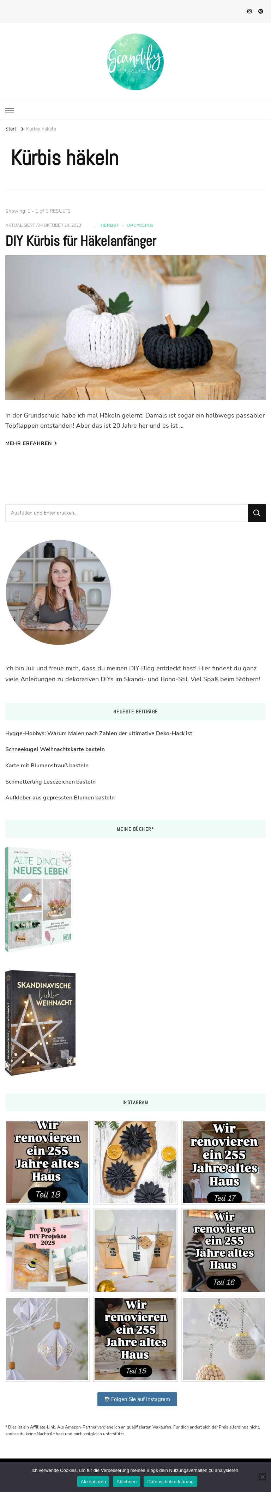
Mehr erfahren (31, 443)
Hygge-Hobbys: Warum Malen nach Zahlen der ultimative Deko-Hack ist (98, 733)
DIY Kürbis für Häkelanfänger (80, 241)
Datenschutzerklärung (170, 1481)
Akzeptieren (93, 1481)
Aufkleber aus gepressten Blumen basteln (60, 798)
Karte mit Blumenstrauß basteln (47, 765)
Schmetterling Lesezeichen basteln (50, 782)
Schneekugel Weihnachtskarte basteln (55, 749)
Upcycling (140, 225)
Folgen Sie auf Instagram (137, 1399)
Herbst (110, 225)
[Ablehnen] (262, 1476)
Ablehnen (126, 1481)
